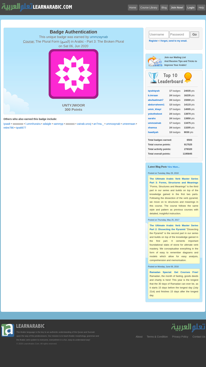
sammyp (58, 123)
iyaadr (7, 123)
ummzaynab (113, 123)
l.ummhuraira (33, 123)
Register (153, 41)
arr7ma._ (98, 123)
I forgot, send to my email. (173, 41)
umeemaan (129, 123)
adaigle (47, 123)
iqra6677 (21, 127)
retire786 (9, 127)
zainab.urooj (84, 123)
